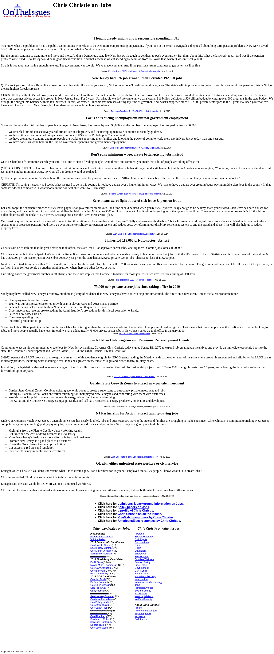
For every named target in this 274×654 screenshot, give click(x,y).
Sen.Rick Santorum (101, 622)
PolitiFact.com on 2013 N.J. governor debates (134, 280)
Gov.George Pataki (100, 610)
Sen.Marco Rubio (99, 619)
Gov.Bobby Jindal (100, 602)
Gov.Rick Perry (98, 616)
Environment (142, 556)
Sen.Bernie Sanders (101, 553)
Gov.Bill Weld (97, 570)
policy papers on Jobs (133, 507)
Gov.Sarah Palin (99, 607)
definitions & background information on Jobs (150, 503)
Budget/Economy (144, 536)
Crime (138, 545)
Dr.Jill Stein (96, 562)
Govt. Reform (142, 567)
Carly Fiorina (97, 590)
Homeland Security (145, 576)
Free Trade (141, 565)
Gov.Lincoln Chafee (101, 545)
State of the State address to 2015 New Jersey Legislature (134, 148)
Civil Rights (141, 539)
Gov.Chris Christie (100, 585)
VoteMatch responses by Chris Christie (145, 517)
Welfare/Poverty (143, 599)
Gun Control (141, 570)
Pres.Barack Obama (101, 536)
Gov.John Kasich (99, 604)
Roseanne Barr (98, 573)
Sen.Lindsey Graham (102, 596)
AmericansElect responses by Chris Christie (149, 520)
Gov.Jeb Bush (98, 579)
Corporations (142, 542)
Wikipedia (140, 616)
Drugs (138, 547)
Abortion (139, 533)
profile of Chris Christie (136, 510)
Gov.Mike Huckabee (101, 599)
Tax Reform (141, 593)
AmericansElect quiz (146, 610)
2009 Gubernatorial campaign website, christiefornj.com (134, 457)
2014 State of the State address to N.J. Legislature (134, 234)
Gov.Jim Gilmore (99, 593)
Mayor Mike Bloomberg (103, 565)
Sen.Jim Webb (98, 556)
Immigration (141, 579)
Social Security (143, 590)
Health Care (141, 573)
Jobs (137, 585)
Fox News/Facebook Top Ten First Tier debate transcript (134, 111)
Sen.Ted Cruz (97, 587)
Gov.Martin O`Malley (101, 550)
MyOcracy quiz (143, 613)
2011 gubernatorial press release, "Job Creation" (134, 377)
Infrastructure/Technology (148, 582)
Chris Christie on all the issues (139, 514)
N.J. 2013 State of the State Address (134, 333)
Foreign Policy (142, 562)
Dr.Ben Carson (98, 582)
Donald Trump (98, 624)
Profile (138, 607)
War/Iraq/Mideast (144, 596)
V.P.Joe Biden (98, 539)
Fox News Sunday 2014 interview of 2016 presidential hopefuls (134, 194)
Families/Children (144, 559)
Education (140, 550)
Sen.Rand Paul (98, 613)
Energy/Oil (140, 553)
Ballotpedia (141, 619)
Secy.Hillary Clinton (101, 547)
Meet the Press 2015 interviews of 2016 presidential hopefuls (134, 71)
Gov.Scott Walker (99, 627)
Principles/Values (144, 587)
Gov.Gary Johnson (100, 567)
